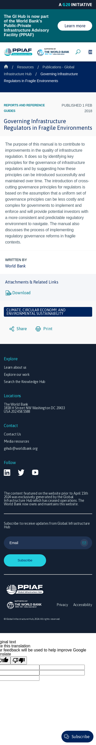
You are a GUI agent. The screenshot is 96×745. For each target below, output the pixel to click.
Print (44, 328)
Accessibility (82, 605)
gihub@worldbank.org (21, 448)
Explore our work (17, 374)
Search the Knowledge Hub (24, 382)
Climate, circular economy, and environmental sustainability (36, 312)
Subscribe (81, 736)
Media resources (16, 441)
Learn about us (15, 367)
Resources (25, 67)
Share (18, 328)
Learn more (75, 25)
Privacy (62, 605)
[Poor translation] (18, 660)
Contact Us (12, 434)
